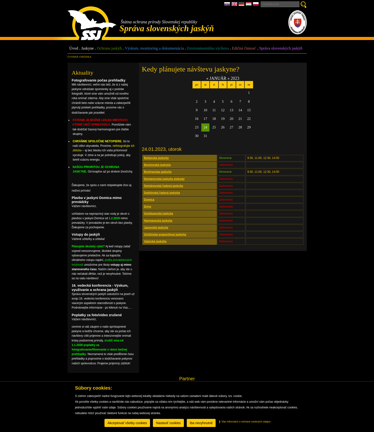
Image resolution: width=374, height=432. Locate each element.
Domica (149, 199)
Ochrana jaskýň (109, 48)
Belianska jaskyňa (156, 158)
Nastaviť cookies (168, 423)
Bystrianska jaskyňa (157, 171)
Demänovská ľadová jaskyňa (163, 186)
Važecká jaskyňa (155, 241)
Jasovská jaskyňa (156, 227)
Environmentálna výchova (208, 48)
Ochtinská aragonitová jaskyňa (165, 234)
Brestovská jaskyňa (157, 165)
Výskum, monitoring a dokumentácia (154, 48)
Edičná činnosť (244, 48)
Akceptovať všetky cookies (127, 423)
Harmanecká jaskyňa (158, 220)
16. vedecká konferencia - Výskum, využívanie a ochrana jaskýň (100, 287)
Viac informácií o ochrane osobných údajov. (244, 421)
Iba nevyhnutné (201, 423)
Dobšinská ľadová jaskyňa (162, 192)
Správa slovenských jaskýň (280, 48)
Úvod (73, 48)
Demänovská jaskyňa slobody (164, 179)
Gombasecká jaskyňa (158, 213)
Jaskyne (87, 48)
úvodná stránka (79, 56)
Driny (147, 206)
